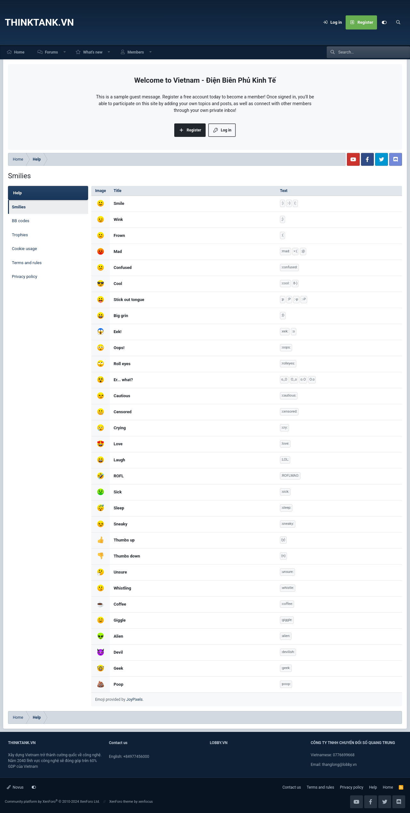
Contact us (292, 787)
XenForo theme (121, 802)
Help (373, 787)
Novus (15, 787)
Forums (51, 52)
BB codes (20, 220)
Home (19, 52)
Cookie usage (24, 248)
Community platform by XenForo (52, 802)
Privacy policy (24, 276)
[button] (64, 52)
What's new (92, 52)
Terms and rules (27, 262)
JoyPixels (134, 699)
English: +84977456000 (129, 756)
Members (135, 52)
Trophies (20, 234)
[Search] (398, 22)
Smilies (19, 207)
